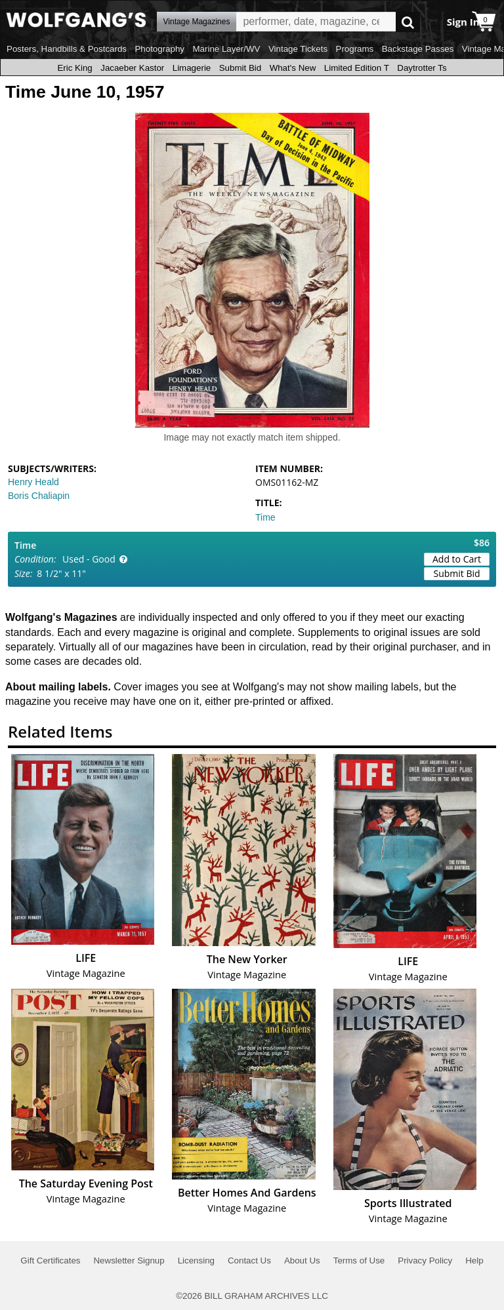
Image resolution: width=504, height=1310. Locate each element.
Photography (159, 49)
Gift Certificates (50, 1260)
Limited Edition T (356, 68)
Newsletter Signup (128, 1260)
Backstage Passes (418, 49)
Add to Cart (456, 559)
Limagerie (192, 68)
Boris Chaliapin (39, 495)
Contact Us (249, 1260)
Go (408, 22)
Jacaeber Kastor (132, 68)
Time (265, 517)
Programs (355, 49)
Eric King (74, 68)
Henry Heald (33, 482)
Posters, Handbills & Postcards (67, 49)
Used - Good (89, 559)
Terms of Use (359, 1260)
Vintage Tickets (297, 49)
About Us (302, 1260)
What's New (293, 68)
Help (474, 1260)
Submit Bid (240, 68)
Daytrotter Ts (421, 68)
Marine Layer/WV (226, 49)
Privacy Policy (425, 1260)
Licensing (196, 1260)
